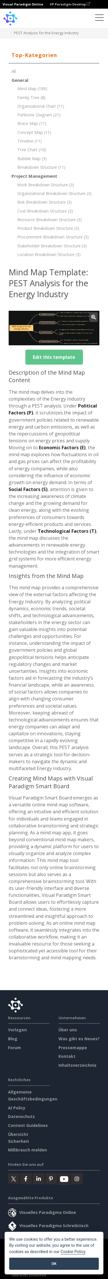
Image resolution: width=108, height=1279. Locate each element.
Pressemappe (72, 1047)
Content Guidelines (28, 1125)
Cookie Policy (72, 1251)
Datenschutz (21, 1116)
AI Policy (16, 1108)
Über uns (67, 1029)
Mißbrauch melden (27, 1150)
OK (54, 1263)
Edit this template (54, 357)
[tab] (54, 55)
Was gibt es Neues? (79, 1038)
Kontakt (66, 1056)
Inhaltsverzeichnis (77, 1065)
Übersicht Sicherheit (29, 1275)
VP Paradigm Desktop (70, 4)
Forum (14, 1047)
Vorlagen (17, 1029)
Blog (12, 1038)
